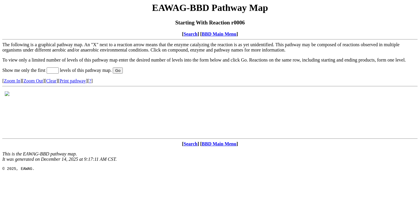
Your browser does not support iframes (210, 112)
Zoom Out (33, 80)
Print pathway (73, 80)
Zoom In (12, 80)
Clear (51, 80)
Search (190, 34)
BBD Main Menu (219, 34)
